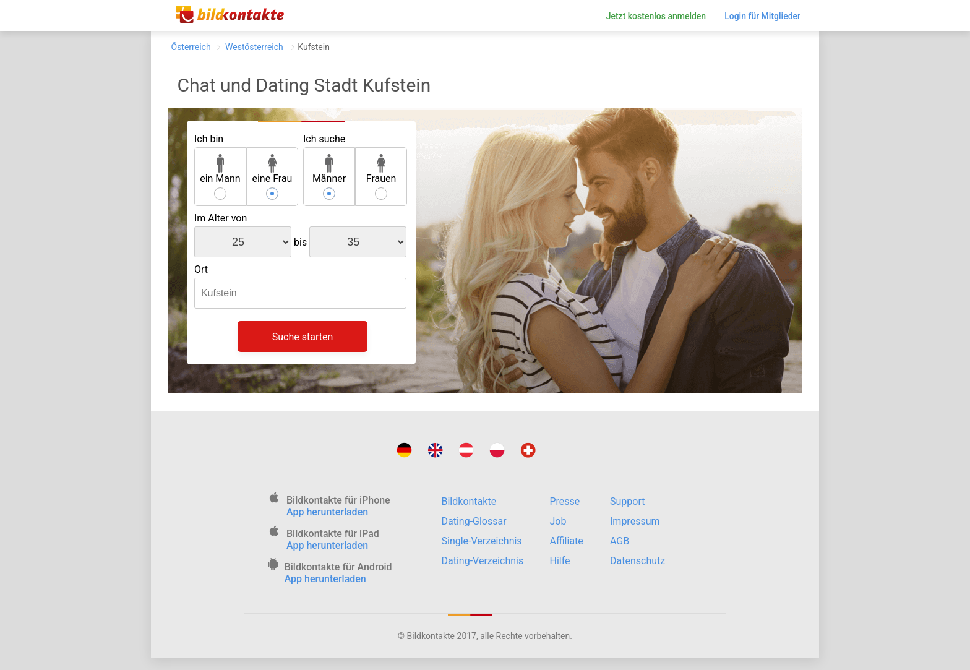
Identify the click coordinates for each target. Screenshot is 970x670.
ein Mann (220, 169)
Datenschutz (637, 561)
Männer (329, 169)
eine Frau (272, 169)
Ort (201, 269)
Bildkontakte (469, 501)
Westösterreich (254, 47)
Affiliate (566, 541)
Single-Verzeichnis (482, 541)
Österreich (191, 47)
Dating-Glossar (474, 521)
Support (627, 501)
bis (300, 242)
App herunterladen (327, 512)
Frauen (381, 169)
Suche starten (302, 337)
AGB (619, 541)
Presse (565, 501)
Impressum (635, 521)
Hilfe (560, 561)
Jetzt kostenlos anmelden (656, 16)
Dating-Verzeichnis (483, 561)
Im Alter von (220, 218)
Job (558, 521)
